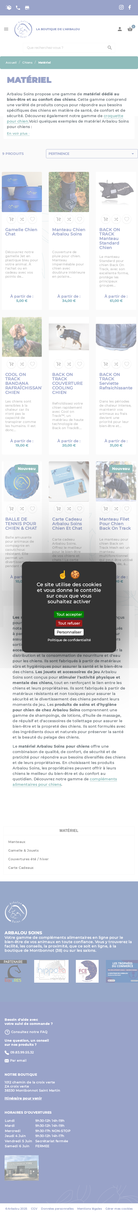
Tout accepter (69, 614)
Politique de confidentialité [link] (69, 640)
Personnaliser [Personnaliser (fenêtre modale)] (69, 632)
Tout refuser (69, 623)
